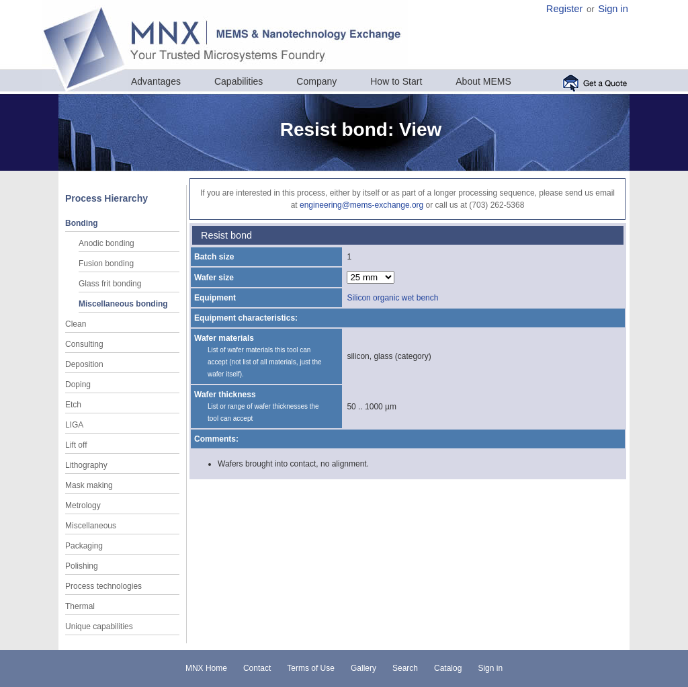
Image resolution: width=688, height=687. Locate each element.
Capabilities (238, 81)
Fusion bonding (106, 263)
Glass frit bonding (110, 283)
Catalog (448, 668)
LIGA (74, 425)
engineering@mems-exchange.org (361, 205)
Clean (75, 324)
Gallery (363, 668)
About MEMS (483, 81)
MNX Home (206, 668)
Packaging (84, 546)
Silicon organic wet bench (392, 297)
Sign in (613, 8)
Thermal (80, 606)
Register (564, 8)
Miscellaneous (90, 525)
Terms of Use (311, 668)
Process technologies (103, 586)
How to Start (396, 81)
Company (316, 81)
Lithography (86, 465)
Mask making (89, 485)
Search (405, 668)
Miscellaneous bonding (123, 304)
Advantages (156, 81)
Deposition (84, 364)
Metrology (83, 505)
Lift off (76, 445)
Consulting (84, 344)
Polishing (81, 566)
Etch (73, 404)
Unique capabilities (99, 626)
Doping (78, 384)
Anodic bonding (106, 243)
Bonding (81, 223)
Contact (257, 668)
